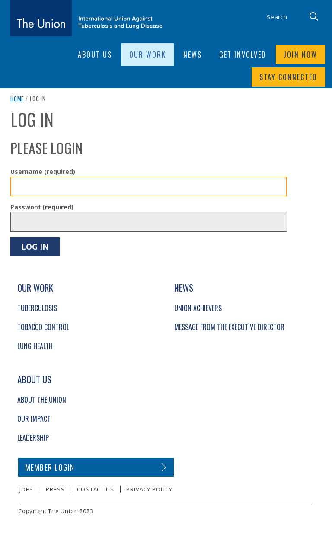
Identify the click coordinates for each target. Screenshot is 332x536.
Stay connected (288, 77)
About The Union (41, 400)
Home (17, 98)
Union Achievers (198, 308)
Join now (300, 54)
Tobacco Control (43, 327)
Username (42, 171)
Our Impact (34, 419)
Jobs (26, 489)
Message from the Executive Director (229, 327)
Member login (50, 467)
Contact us (95, 489)
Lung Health (35, 346)
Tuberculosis (37, 308)
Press (55, 489)
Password (41, 207)
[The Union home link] (86, 18)
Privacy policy (149, 489)
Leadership (33, 438)
